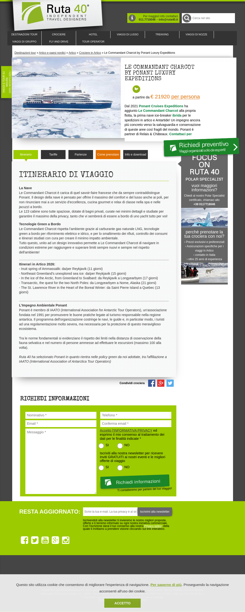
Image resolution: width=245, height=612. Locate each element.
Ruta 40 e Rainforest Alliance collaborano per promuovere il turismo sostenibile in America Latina (95, 572)
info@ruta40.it (168, 19)
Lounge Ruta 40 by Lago (175, 572)
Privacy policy (152, 526)
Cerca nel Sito (186, 18)
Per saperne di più (166, 585)
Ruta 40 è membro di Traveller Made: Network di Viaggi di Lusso (68, 572)
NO (127, 445)
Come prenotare (108, 154)
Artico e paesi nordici (52, 52)
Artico (72, 52)
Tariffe (53, 154)
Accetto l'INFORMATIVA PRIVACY (126, 430)
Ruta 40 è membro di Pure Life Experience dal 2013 (122, 572)
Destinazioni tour (25, 52)
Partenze (81, 154)
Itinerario (26, 154)
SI (107, 445)
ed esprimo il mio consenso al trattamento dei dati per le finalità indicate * (132, 434)
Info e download (135, 154)
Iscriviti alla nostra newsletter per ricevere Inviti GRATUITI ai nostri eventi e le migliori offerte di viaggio (132, 457)
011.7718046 (147, 19)
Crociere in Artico (90, 52)
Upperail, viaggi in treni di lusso (148, 572)
